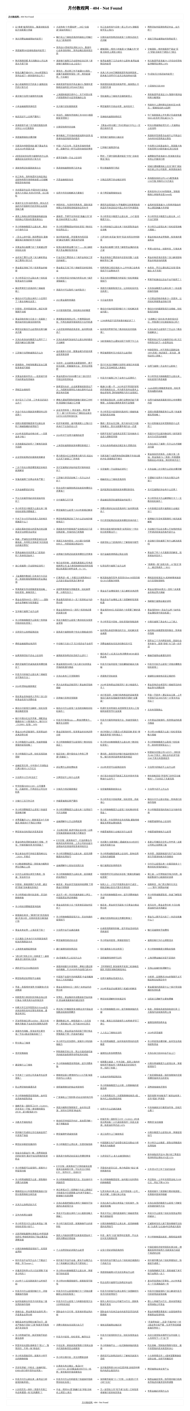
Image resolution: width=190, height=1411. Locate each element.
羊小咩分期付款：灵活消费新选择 (72, 1357)
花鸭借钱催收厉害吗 (157, 1087)
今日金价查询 (106, 300)
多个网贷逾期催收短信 (111, 193)
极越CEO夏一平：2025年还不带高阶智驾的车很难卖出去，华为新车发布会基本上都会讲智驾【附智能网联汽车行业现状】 (119, 389)
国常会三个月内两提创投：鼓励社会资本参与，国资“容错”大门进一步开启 (165, 643)
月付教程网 (87, 1402)
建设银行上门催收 (23, 1065)
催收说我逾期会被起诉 (111, 1325)
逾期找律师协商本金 (157, 1022)
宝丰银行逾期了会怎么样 (27, 611)
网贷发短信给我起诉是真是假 (29, 831)
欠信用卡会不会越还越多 (68, 930)
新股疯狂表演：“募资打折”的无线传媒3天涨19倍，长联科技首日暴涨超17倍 (32, 918)
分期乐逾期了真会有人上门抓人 (162, 621)
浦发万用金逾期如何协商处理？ (162, 39)
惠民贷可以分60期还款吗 (27, 968)
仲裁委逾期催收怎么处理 (159, 831)
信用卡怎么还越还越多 (111, 1109)
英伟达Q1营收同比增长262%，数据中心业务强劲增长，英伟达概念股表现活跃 (74, 50)
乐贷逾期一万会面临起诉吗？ (114, 469)
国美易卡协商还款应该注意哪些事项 (73, 1156)
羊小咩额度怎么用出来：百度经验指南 (74, 1144)
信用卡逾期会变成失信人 (112, 978)
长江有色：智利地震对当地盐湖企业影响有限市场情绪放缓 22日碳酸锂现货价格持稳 (31, 179)
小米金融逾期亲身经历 (26, 106)
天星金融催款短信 (64, 179)
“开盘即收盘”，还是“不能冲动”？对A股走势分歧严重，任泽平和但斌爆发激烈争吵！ (164, 1325)
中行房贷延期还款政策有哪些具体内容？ (119, 520)
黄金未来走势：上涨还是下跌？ (30, 930)
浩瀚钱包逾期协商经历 (111, 116)
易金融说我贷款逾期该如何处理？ (116, 500)
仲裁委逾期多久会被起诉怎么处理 (116, 831)
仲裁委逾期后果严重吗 (67, 801)
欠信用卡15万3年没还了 (26, 777)
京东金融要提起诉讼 (24, 489)
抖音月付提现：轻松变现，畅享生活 (73, 1336)
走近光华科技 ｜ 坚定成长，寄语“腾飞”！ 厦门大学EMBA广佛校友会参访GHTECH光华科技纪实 (74, 413)
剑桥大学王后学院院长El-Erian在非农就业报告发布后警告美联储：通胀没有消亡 (31, 1010)
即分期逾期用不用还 (109, 168)
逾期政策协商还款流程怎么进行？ (72, 655)
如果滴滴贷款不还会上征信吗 (29, 655)
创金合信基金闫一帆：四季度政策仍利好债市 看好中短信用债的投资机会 (31, 1156)
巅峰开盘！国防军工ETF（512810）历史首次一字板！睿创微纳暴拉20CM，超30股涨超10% (32, 1109)
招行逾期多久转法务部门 (112, 949)
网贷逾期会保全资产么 (158, 1369)
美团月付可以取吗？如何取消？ (71, 290)
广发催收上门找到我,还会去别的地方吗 (74, 1097)
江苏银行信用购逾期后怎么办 (29, 353)
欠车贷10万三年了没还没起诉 (161, 1169)
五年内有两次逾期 (23, 1215)
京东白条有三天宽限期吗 (68, 676)
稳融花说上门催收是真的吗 (113, 479)
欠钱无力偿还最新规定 (67, 789)
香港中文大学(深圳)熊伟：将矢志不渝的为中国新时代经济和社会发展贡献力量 (32, 206)
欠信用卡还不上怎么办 (158, 789)
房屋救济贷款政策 (108, 676)
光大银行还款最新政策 (67, 106)
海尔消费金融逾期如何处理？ (29, 39)
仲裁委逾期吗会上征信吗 (159, 821)
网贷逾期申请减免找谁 (67, 1134)
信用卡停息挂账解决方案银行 (70, 193)
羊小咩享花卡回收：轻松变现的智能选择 (119, 621)
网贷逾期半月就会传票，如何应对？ (117, 106)
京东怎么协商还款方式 (26, 1204)
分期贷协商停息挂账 (65, 127)
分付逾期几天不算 (64, 500)
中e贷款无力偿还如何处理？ (161, 74)
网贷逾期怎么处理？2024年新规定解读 (74, 510)
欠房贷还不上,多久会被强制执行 (115, 1156)
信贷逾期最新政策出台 (111, 789)
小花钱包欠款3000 (156, 86)
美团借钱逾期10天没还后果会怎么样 (117, 1272)
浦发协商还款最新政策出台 (28, 168)
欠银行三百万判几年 (24, 801)
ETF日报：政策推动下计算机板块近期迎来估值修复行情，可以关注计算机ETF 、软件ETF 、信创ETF (74, 1169)
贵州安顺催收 (21, 1053)
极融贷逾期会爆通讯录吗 (159, 655)
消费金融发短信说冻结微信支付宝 (116, 643)
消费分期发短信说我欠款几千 (70, 1325)
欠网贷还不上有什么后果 (68, 777)
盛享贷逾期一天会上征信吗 (69, 157)
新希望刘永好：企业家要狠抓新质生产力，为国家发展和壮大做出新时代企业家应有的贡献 (74, 389)
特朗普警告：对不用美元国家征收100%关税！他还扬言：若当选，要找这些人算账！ (164, 353)
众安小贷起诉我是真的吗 (112, 1250)
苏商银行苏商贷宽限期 (67, 698)
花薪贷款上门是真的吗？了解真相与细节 (119, 542)
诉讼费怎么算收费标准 (67, 767)
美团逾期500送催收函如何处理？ (30, 50)
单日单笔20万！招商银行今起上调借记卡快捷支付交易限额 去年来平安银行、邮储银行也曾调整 (74, 1192)
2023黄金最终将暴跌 (65, 300)
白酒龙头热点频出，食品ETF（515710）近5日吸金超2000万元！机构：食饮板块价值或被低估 (73, 1369)
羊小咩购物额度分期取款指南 (161, 949)
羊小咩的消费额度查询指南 (28, 906)
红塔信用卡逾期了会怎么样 (113, 566)
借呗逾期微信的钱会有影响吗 (70, 1087)
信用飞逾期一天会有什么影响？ (162, 366)
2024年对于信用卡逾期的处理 (70, 435)
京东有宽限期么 (155, 710)
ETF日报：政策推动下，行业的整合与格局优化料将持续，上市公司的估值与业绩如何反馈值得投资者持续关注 (74, 843)
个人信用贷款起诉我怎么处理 (70, 1250)
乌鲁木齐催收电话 (23, 1122)
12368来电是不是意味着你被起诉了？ (117, 320)
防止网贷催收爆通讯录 (26, 1087)
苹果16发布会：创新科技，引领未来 (165, 248)
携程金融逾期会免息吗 (26, 643)
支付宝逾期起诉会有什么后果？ (162, 489)
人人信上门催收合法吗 (111, 1032)
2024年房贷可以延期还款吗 (113, 767)
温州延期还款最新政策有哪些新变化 (117, 489)
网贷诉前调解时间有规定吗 (113, 999)
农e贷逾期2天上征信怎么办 (69, 958)
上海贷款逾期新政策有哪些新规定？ (73, 445)
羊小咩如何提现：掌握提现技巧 (115, 940)
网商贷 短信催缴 (155, 1122)
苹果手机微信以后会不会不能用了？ (165, 279)
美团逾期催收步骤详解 (26, 137)
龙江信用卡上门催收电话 (112, 1134)
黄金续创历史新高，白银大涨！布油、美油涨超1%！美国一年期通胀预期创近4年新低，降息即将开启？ (164, 457)
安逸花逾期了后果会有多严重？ (30, 479)
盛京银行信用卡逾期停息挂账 (29, 96)
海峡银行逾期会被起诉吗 (159, 601)
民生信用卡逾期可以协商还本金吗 (116, 1282)
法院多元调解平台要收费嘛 (160, 999)
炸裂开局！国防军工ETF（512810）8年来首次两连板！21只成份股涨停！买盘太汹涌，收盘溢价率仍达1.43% (119, 1122)
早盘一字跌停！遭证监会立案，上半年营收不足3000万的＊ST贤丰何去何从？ (165, 698)
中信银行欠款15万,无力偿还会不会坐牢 (74, 643)
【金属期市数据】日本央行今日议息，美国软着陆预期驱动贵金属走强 (31, 579)
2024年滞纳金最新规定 (26, 686)
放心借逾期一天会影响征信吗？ (30, 566)
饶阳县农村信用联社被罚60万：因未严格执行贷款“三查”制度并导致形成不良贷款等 (32, 1325)
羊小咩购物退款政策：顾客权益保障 (165, 1237)
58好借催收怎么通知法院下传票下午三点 (119, 341)
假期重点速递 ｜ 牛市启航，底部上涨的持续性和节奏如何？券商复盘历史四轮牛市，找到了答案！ (120, 1065)
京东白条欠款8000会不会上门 (161, 1053)
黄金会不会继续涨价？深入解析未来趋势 (119, 591)
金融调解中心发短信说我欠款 (70, 865)
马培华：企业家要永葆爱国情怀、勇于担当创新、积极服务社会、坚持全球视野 (74, 366)
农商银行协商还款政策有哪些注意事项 (74, 554)
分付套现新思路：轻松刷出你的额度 (73, 310)
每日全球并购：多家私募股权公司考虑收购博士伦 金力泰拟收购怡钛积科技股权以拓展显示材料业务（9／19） (74, 565)
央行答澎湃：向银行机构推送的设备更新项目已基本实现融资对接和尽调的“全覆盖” (119, 698)
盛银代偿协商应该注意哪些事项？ (116, 918)
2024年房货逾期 (155, 1032)
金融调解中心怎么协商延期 (69, 821)
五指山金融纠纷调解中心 (159, 968)
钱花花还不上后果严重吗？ (28, 116)
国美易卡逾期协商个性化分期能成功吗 (74, 632)
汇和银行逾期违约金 (109, 147)
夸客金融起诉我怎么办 (158, 1391)
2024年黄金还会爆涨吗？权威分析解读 (118, 988)
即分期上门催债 (22, 1043)
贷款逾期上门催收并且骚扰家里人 (116, 96)
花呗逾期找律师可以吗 (111, 958)
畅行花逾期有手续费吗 (158, 930)
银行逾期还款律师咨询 (111, 865)
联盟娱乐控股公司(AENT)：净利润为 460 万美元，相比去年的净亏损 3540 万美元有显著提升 (164, 755)
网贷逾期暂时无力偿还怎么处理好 (116, 353)
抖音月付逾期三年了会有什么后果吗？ (118, 378)
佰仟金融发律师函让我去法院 (114, 554)
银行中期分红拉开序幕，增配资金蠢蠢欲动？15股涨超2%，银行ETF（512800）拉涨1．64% (31, 721)
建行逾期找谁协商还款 (67, 949)
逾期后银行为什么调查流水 (160, 940)
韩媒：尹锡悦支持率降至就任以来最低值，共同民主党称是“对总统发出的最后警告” (31, 542)
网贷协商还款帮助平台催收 (28, 978)
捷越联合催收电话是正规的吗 (161, 676)
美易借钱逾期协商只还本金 (69, 168)
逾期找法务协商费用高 (111, 1053)
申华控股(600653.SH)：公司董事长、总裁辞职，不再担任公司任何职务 (31, 789)
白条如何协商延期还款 (111, 1076)
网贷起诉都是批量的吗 (26, 1144)
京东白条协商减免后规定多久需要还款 (118, 445)
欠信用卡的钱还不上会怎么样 (161, 767)
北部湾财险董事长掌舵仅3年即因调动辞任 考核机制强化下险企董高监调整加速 (31, 1237)
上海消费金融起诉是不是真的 (161, 958)
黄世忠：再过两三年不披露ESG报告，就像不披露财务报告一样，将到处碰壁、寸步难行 (74, 74)
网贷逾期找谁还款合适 (67, 940)
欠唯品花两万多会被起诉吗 (113, 179)
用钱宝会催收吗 (22, 389)
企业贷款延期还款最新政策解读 (30, 457)
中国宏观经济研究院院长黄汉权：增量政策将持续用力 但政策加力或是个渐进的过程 (165, 1250)
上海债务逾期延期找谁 (26, 949)
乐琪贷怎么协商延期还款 (27, 632)
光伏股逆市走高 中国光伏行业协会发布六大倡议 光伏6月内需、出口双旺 (32, 193)
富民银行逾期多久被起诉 (112, 137)
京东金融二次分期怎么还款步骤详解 (165, 469)
